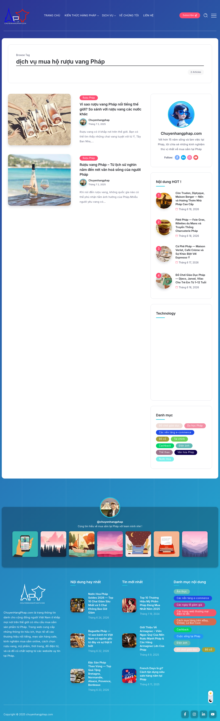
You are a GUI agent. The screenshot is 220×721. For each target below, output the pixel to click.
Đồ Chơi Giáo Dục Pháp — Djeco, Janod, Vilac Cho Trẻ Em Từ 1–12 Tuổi (191, 278)
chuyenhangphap (99, 120)
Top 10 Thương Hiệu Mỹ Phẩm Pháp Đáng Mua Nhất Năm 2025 (150, 603)
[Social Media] (177, 157)
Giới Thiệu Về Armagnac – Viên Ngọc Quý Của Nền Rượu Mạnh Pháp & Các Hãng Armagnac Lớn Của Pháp (152, 638)
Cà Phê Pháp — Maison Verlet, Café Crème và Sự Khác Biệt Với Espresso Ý (190, 252)
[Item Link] (39, 119)
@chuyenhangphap (110, 521)
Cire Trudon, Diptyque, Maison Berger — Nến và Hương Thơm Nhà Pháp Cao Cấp (190, 198)
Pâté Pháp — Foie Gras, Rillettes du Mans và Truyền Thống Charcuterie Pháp (190, 225)
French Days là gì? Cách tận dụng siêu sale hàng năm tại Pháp (152, 673)
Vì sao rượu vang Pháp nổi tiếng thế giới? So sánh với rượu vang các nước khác (110, 109)
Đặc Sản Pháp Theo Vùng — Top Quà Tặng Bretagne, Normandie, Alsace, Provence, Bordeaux (99, 674)
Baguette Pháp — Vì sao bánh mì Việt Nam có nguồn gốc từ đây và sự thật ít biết (100, 638)
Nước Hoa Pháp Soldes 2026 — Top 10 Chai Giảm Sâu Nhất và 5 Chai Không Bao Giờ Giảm (100, 603)
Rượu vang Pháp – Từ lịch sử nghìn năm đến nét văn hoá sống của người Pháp (110, 170)
